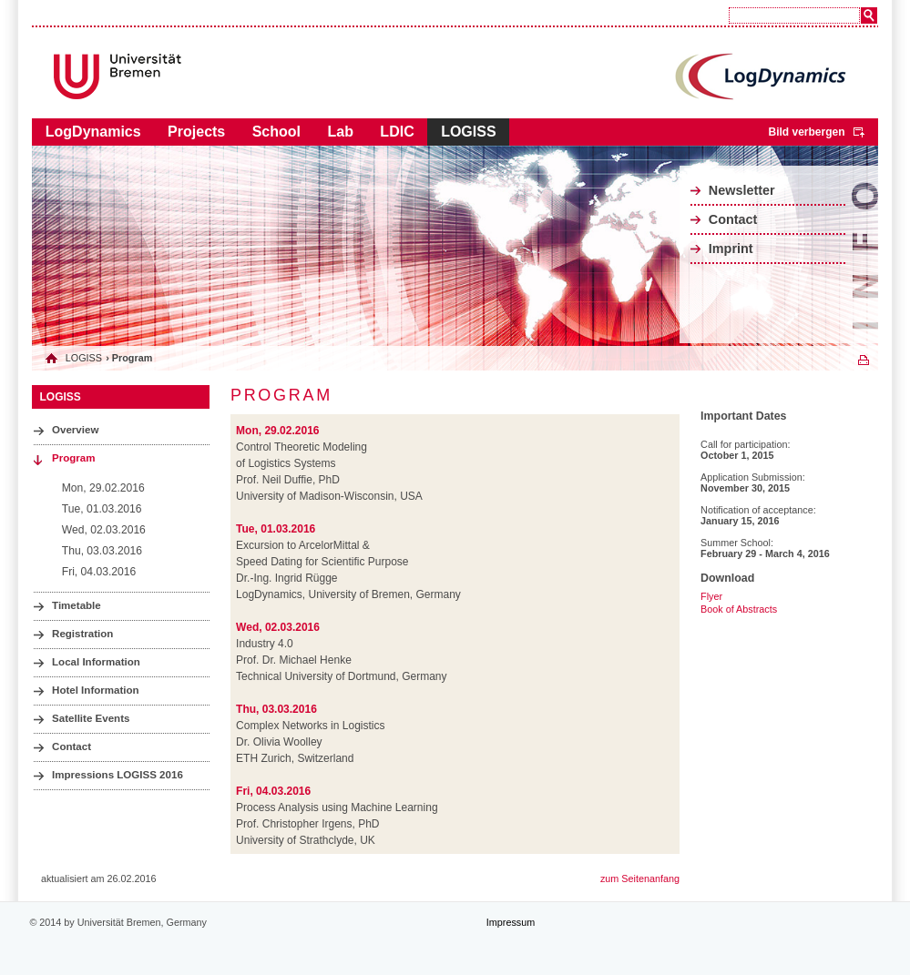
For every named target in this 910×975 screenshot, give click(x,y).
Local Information (96, 661)
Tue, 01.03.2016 (102, 509)
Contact (733, 219)
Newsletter (742, 190)
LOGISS (468, 131)
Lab (340, 131)
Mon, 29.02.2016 (103, 488)
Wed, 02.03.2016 (104, 529)
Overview (75, 429)
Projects (196, 131)
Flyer (711, 596)
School (276, 131)
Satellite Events (90, 718)
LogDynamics (93, 131)
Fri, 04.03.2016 (99, 571)
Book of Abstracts (738, 609)
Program (73, 457)
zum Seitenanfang (640, 878)
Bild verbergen (806, 132)
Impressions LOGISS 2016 (117, 774)
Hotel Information (95, 690)
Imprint (731, 248)
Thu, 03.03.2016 (102, 550)
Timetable (76, 605)
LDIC (397, 131)
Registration (82, 633)
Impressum (510, 922)
